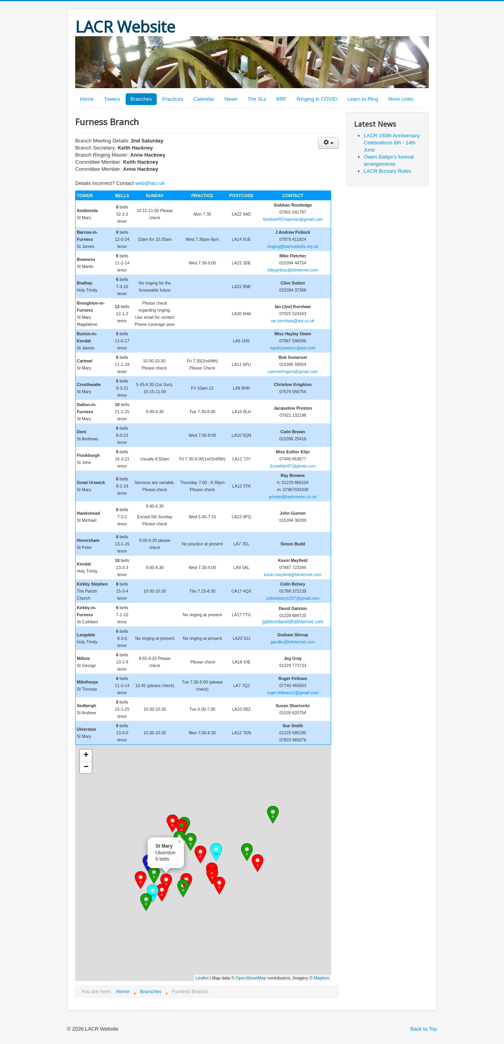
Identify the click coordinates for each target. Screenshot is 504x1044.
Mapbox (321, 978)
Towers (112, 99)
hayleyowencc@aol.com (292, 348)
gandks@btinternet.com (293, 641)
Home (87, 99)
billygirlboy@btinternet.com (292, 270)
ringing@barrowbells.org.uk (293, 246)
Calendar (203, 99)
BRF (281, 99)
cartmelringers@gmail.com (293, 371)
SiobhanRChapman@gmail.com (292, 219)
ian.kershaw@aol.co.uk (292, 320)
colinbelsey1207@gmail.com (293, 598)
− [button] (86, 767)
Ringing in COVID (317, 99)
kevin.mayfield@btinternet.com (293, 574)
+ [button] (86, 755)
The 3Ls (257, 99)
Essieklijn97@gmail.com (293, 466)
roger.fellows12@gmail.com (293, 692)
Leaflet (202, 978)
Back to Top (423, 1029)
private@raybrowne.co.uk (293, 496)
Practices (172, 99)
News (230, 99)
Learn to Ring (362, 99)
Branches (141, 99)
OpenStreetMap (251, 978)
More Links (400, 99)
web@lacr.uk (150, 183)
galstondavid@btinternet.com (293, 622)
